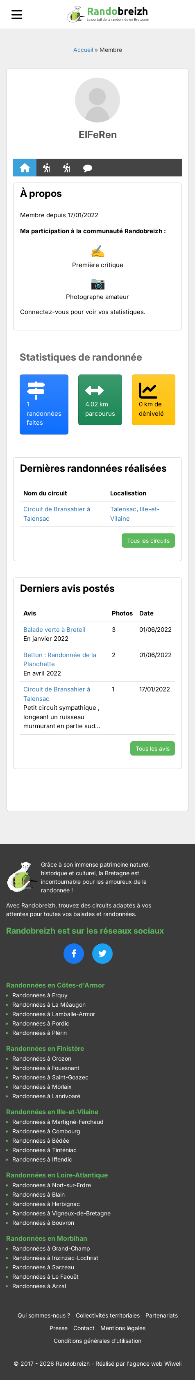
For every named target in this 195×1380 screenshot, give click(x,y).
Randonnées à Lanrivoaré (46, 1095)
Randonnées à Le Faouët (45, 1276)
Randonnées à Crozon (41, 1058)
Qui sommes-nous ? (44, 1315)
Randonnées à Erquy (40, 995)
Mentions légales (122, 1327)
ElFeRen (98, 134)
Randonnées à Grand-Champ (51, 1248)
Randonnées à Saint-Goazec (50, 1077)
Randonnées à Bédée (40, 1140)
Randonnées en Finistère (45, 1048)
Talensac (123, 509)
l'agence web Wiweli (154, 1363)
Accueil (83, 49)
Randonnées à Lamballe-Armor (53, 1013)
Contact (84, 1327)
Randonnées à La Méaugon (49, 1004)
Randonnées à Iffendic (42, 1159)
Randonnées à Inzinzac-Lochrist (55, 1257)
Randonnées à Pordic (40, 1023)
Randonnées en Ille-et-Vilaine (52, 1112)
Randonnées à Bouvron (43, 1222)
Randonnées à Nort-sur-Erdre (51, 1185)
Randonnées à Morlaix (42, 1086)
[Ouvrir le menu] (16, 14)
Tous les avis (153, 748)
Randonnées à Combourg (46, 1131)
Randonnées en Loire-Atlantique (57, 1175)
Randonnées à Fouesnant (45, 1067)
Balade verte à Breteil (54, 629)
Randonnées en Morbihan (46, 1238)
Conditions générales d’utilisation (97, 1340)
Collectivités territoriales (108, 1315)
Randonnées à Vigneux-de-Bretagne (61, 1213)
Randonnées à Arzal (39, 1285)
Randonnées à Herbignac (46, 1203)
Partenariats (161, 1315)
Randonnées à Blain (38, 1194)
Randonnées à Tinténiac (44, 1149)
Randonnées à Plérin (39, 1032)
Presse (59, 1327)
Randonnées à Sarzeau (43, 1267)
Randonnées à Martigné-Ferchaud (58, 1121)
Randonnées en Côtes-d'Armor (55, 985)
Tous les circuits (148, 540)
